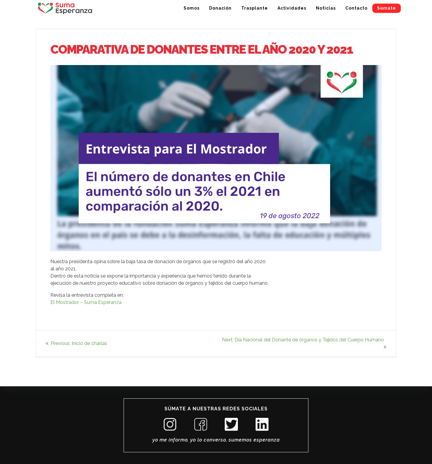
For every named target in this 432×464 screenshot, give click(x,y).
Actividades (292, 8)
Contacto (356, 8)
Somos (192, 8)
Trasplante (254, 8)
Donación (220, 8)
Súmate (386, 8)
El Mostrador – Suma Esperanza (86, 302)
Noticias (326, 8)
